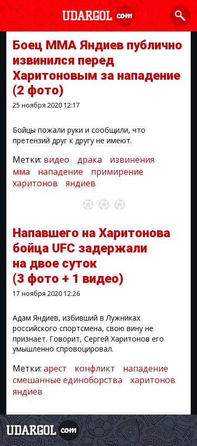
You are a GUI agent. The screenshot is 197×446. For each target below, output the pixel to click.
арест (55, 368)
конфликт (95, 368)
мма (21, 171)
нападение (60, 171)
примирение (117, 171)
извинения (132, 159)
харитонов (35, 183)
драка (89, 159)
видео (56, 159)
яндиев (81, 183)
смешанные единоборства (67, 380)
